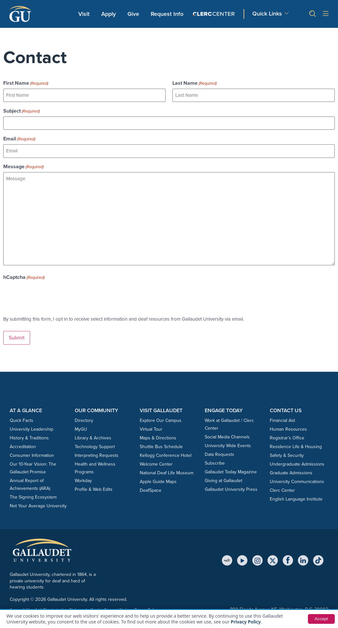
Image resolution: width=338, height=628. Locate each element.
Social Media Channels (227, 435)
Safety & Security (287, 454)
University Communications (297, 480)
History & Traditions (29, 436)
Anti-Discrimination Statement (61, 608)
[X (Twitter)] (272, 559)
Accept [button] (321, 619)
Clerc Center (282, 489)
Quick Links (267, 13)
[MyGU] (227, 559)
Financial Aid (282, 419)
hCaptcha (24, 276)
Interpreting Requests (96, 454)
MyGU (81, 427)
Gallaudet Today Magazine (231, 470)
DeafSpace (150, 489)
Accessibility (21, 608)
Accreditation (23, 445)
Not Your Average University (38, 504)
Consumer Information (32, 454)
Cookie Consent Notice (111, 608)
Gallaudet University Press (231, 488)
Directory (84, 419)
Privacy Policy (246, 622)
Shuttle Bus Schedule (161, 445)
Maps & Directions (158, 436)
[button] (310, 14)
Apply (109, 13)
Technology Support (95, 445)
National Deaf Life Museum (166, 471)
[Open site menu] (326, 14)
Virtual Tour (151, 427)
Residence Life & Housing (296, 445)
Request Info (167, 14)
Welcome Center (156, 462)
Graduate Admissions (291, 471)
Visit (84, 14)
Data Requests (219, 453)
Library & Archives (93, 436)
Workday (83, 479)
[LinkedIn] (303, 559)
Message (23, 166)
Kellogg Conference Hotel (165, 454)
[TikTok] (318, 559)
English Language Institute (296, 497)
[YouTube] (242, 559)
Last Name (194, 83)
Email (19, 138)
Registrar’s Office (287, 436)
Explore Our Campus (160, 419)
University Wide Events (228, 444)
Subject (21, 110)
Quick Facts (21, 419)
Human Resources (288, 427)
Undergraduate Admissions (297, 462)
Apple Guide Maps (158, 480)
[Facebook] (288, 559)
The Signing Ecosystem (33, 495)
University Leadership (31, 427)
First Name (25, 83)
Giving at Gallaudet (223, 479)
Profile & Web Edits (94, 488)
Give (133, 14)
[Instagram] (257, 559)
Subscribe (215, 461)
